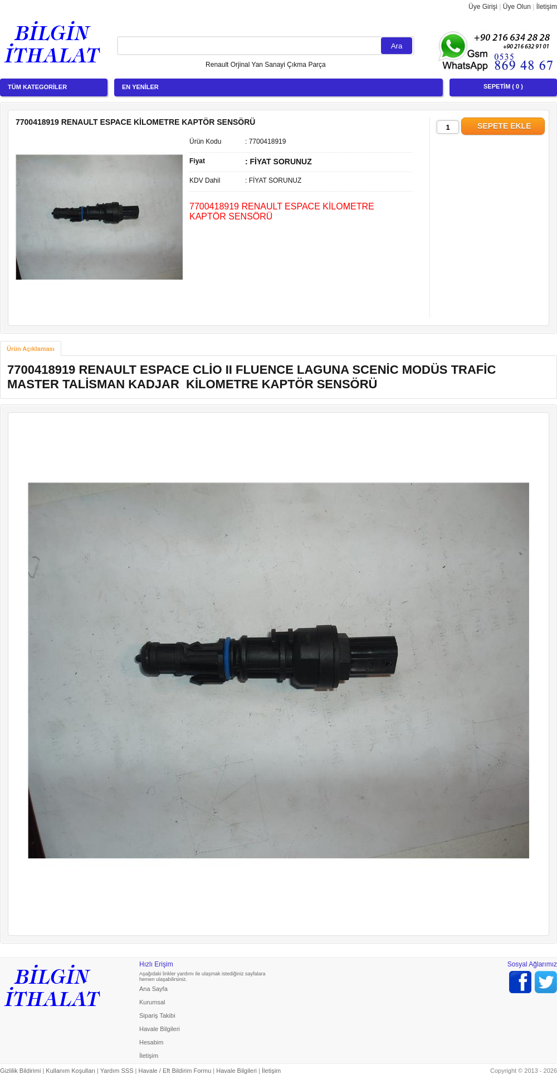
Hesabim (151, 1042)
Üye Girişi (482, 7)
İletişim (546, 7)
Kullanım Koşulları (70, 1070)
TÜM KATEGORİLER (37, 87)
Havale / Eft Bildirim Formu (174, 1070)
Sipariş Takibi (157, 1015)
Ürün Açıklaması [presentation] (31, 348)
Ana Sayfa (153, 988)
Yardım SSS (117, 1070)
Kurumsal (152, 1002)
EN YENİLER (140, 87)
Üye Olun (517, 7)
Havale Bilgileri (159, 1029)
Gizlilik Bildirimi (20, 1070)
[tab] (30, 348)
